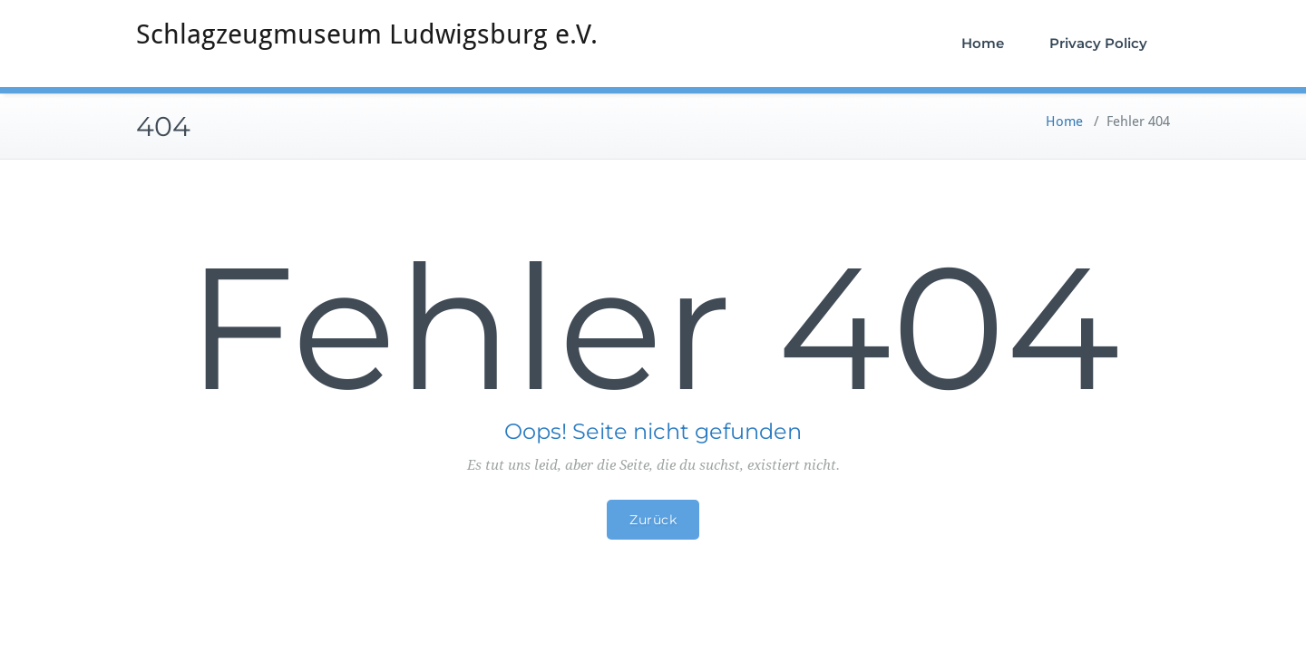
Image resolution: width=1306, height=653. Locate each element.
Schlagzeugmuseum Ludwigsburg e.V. (367, 34)
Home (982, 43)
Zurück (653, 520)
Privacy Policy (1098, 43)
